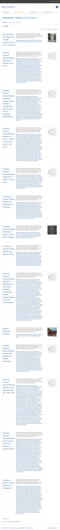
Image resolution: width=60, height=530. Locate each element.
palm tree (34, 235)
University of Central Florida (28, 159)
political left (38, 72)
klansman (33, 146)
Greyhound (18, 450)
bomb (21, 135)
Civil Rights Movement (30, 286)
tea (24, 465)
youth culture (21, 513)
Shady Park (30, 312)
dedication (28, 233)
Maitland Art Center (38, 453)
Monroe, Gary (20, 211)
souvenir (31, 261)
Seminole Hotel (35, 76)
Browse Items (19, 12)
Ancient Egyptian (19, 440)
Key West (24, 405)
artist (17, 203)
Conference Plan (19, 62)
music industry (28, 499)
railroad (35, 110)
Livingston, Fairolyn (27, 303)
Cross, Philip (36, 445)
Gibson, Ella (39, 207)
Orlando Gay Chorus (27, 182)
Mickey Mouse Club (20, 258)
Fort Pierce (31, 207)
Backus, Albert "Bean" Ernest (24, 203)
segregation (29, 76)
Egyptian (18, 448)
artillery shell (36, 58)
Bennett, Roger (29, 388)
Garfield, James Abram (37, 398)
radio (26, 110)
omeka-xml (17, 521)
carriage (30, 334)
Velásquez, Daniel (38, 216)
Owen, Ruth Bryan (19, 409)
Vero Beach (24, 218)
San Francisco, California (27, 365)
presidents (22, 236)
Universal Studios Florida (32, 262)
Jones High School (33, 301)
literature (38, 405)
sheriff (39, 156)
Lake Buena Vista (25, 180)
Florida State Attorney (30, 143)
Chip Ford (25, 253)
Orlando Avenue (22, 305)
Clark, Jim (22, 142)
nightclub (24, 361)
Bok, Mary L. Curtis (28, 441)
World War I (40, 80)
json (13, 521)
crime (37, 287)
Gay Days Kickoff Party (26, 177)
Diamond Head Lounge (26, 354)
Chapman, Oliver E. (37, 284)
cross (32, 445)
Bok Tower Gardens (22, 232)
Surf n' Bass (34, 504)
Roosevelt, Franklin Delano (21, 76)
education (33, 65)
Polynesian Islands (28, 501)
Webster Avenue (33, 316)
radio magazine (31, 110)
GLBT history (26, 178)
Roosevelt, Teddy (35, 415)
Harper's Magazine (19, 493)
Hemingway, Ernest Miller (21, 403)
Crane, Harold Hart (38, 393)
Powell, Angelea (30, 154)
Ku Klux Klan (38, 146)
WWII (25, 82)
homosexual (36, 178)
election (40, 394)
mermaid (18, 108)
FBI (37, 142)
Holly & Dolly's (22, 360)
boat (40, 440)
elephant (17, 397)
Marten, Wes (38, 496)
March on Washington (26, 181)
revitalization (29, 309)
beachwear (39, 487)
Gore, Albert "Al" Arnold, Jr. (23, 399)
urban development (21, 314)
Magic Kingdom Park (30, 257)
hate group (36, 143)
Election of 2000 (26, 395)
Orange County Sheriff (20, 152)
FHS (25, 294)
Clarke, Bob (39, 205)
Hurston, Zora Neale (25, 106)
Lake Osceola (23, 69)
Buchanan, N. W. (26, 389)
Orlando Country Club (20, 72)
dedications (33, 233)
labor (17, 147)
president (18, 74)
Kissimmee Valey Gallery (31, 210)
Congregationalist (19, 63)
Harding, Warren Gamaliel (26, 401)
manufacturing (32, 496)
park (17, 41)
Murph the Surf (30, 497)
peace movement (28, 72)
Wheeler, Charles (30, 218)
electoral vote (39, 395)
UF (21, 159)
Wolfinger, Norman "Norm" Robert (31, 160)
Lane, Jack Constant (23, 453)
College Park (28, 352)
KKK (30, 146)
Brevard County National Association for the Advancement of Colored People (29, 137)
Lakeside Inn (33, 405)
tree (41, 41)
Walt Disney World (27, 116)
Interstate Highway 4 (26, 301)
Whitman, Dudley (25, 510)
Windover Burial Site (28, 470)
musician (32, 108)
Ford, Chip (27, 207)
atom (4, 521)
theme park (35, 261)
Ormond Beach (35, 500)
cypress (31, 40)
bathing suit (25, 487)
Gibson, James (19, 208)
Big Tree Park (26, 40)
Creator (49, 29)
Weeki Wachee (34, 116)
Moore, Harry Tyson (23, 148)
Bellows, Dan (34, 282)
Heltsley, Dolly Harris (36, 359)
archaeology (25, 440)
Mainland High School (24, 496)
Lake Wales (23, 235)
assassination (38, 134)
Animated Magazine (29, 58)
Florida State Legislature (32, 66)
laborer (19, 147)
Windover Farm (27, 117)
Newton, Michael (30, 456)
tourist (31, 41)
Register (57, 1)
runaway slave (30, 416)
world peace (35, 80)
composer (22, 103)
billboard (31, 351)
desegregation (28, 142)
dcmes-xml (10, 521)
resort (26, 363)
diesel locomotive (25, 446)
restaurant (30, 363)
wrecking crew (35, 470)
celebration (27, 176)
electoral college (33, 395)
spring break (28, 504)
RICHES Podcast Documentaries (35, 74)
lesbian (30, 180)
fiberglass (27, 491)
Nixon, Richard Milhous (27, 407)
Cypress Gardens (34, 103)
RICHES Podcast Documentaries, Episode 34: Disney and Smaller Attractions (9, 353)
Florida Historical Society (25, 296)
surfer (24, 505)
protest (21, 74)
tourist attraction (36, 41)
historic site (37, 105)
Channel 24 (40, 101)
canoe (31, 443)
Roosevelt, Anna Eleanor (27, 75)
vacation (21, 422)
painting (40, 212)
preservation (36, 154)
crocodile (33, 352)
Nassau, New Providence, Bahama (33, 335)
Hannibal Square (23, 299)
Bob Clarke (38, 252)
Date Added (55, 29)
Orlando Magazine (19, 154)
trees (34, 237)
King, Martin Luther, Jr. (24, 146)
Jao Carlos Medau (29, 256)
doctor (37, 290)
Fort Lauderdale (38, 176)
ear (21, 254)
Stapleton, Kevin (38, 215)
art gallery (40, 202)
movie (26, 497)
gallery (35, 207)
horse (19, 335)
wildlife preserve (25, 371)
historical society (29, 450)
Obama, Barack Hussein (37, 407)
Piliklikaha (36, 456)
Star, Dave (27, 157)
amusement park (32, 252)
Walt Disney (38, 263)
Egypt (40, 446)
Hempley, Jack (36, 208)
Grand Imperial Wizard (26, 449)
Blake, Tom (18, 488)
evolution (37, 65)
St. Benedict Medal (25, 463)
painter (36, 212)
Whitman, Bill (18, 510)
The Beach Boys (26, 507)
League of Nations (35, 69)
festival (27, 104)
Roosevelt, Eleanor (36, 75)
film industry (33, 491)
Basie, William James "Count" (25, 282)
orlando (40, 71)
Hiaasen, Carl (29, 403)
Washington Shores (25, 316)
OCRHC (37, 211)
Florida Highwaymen (20, 207)
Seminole (28, 418)
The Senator (24, 41)
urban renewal (28, 314)
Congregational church (27, 62)
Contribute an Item (48, 12)
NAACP (32, 148)
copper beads (28, 445)
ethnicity (31, 292)
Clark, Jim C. (34, 392)
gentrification (33, 297)
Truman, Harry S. (19, 79)
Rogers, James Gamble (34, 310)
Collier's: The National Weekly (24, 490)
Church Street (36, 351)
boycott (23, 176)
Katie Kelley (36, 256)
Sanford (19, 41)
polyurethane (34, 501)
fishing (26, 397)
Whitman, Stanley (32, 510)
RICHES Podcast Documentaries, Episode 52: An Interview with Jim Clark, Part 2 (9, 387)
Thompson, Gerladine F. (23, 313)
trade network (37, 466)
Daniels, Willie (19, 206)
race (20, 214)
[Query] (45, 7)
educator (36, 446)
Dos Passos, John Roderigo (32, 394)
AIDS (35, 174)
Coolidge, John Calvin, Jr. (35, 63)
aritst (29, 440)
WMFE (21, 118)
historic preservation (26, 300)
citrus (17, 139)
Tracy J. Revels (22, 262)
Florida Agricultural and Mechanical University (29, 295)
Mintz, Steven (33, 406)
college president (38, 61)
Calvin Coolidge (30, 232)
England (21, 448)
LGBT (39, 360)
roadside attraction (29, 112)
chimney (26, 444)
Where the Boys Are (35, 509)
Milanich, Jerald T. (36, 454)
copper (23, 445)
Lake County (24, 147)
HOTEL (27, 67)
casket (34, 443)
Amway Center (29, 280)
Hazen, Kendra (30, 208)
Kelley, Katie (23, 210)
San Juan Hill (22, 418)
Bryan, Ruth (34, 388)
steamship (28, 419)
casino (23, 284)
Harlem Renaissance (30, 105)
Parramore (36, 305)
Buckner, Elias (19, 205)
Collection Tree (6, 12)
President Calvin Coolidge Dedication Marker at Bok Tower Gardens (9, 232)
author (30, 386)
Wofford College (37, 265)
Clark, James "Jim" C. (23, 392)
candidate (18, 390)
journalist (18, 146)
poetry (20, 410)
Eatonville (23, 104)
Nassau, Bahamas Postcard (6, 331)
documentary (18, 65)
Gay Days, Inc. (35, 177)
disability (25, 394)
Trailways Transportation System (22, 467)
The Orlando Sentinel (34, 157)
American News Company (23, 334)
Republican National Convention (36, 411)
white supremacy (20, 470)
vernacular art (18, 218)
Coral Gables (31, 393)
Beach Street (33, 487)
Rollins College (19, 75)
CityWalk (18, 352)
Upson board (32, 216)
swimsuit (21, 507)
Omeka (56, 528)
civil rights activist (32, 139)
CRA (27, 287)
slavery (34, 418)
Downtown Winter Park (26, 65)
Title (46, 29)
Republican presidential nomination (30, 412)
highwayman (18, 210)
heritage (20, 300)
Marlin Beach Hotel (34, 181)
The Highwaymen (19, 216)
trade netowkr (32, 466)
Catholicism (18, 444)
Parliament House (33, 361)
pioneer (29, 109)
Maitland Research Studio (21, 454)
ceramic (22, 444)
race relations (26, 74)
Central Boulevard (32, 205)
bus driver (28, 443)
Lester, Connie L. (35, 180)
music (29, 108)
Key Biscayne (18, 405)
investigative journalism (30, 144)
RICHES (8, 7)
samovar (25, 461)
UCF (20, 159)
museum (29, 304)
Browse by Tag (11, 22)
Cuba (22, 394)
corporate (35, 253)
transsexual (33, 368)
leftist (40, 69)
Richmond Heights (26, 310)
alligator (20, 351)
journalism (38, 144)
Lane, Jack (29, 69)
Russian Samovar (32, 459)
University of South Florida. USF (29, 263)
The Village (30, 367)
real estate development (31, 308)
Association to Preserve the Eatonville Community (25, 97)
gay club (37, 356)
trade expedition (26, 466)
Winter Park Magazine (20, 160)
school (21, 312)
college (33, 61)
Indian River (39, 403)
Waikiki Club (28, 509)
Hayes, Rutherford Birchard (32, 402)
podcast (33, 72)
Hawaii (25, 493)
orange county (19, 109)
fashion (25, 448)
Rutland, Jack (25, 185)
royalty (33, 503)
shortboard (21, 504)
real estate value (23, 309)
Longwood (40, 40)
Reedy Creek (21, 411)
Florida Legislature (26, 297)
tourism (28, 41)
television (33, 113)
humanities (18, 106)
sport (25, 504)
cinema (36, 488)
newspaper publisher (23, 151)
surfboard (39, 504)
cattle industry (34, 101)
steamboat (23, 419)
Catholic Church (39, 443)
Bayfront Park (22, 388)
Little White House (19, 406)
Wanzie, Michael (38, 369)
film (30, 491)
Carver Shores (19, 284)
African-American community (31, 96)
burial (28, 101)
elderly (38, 291)
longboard (18, 496)
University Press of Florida (37, 114)
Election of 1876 (19, 395)
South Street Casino (36, 312)
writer (22, 424)
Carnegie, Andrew (27, 61)
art (37, 96)
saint (37, 459)
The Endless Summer (34, 507)
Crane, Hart (18, 394)
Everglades (22, 397)
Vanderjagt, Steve (19, 116)
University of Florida (38, 159)
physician (40, 305)
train (30, 467)
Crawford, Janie (28, 103)
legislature (40, 301)
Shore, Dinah (26, 215)
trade (21, 466)
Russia (23, 459)
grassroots (31, 178)
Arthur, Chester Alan (33, 385)
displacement (33, 290)
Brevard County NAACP (33, 135)
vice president (26, 422)
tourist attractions (23, 237)
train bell (33, 467)
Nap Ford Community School (36, 304)
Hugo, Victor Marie (33, 67)
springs (39, 365)
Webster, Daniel (22, 188)
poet (18, 410)
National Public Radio (32, 71)
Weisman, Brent (33, 469)
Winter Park (29, 80)
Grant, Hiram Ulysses (33, 399)
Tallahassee (31, 78)
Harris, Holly (28, 359)
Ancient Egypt (39, 439)
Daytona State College (26, 206)
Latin (29, 453)
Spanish (22, 113)
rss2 (20, 521)
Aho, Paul (31, 486)
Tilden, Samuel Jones (23, 420)
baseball (17, 135)
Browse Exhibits (33, 12)
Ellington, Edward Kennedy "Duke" (23, 292)
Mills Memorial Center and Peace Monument (29, 70)
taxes (17, 313)
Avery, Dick (36, 486)
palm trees (39, 235)
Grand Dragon (19, 449)
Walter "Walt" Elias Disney (29, 265)
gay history (40, 177)
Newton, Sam (33, 211)
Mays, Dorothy (19, 361)
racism (29, 214)
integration (23, 144)
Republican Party (19, 412)
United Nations (28, 79)
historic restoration (34, 300)
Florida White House (32, 397)
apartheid (34, 280)
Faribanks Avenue (37, 292)
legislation (18, 70)
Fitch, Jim (38, 206)
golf (16, 399)
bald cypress (21, 40)
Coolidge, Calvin (26, 63)
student (22, 465)
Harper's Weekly (34, 401)
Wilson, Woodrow (23, 80)
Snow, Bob (35, 365)
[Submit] (57, 7)
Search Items (18, 22)
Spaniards (18, 113)
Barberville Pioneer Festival (30, 99)
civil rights (26, 139)
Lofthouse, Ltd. (23, 335)
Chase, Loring (19, 286)
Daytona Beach (33, 490)
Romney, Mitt (36, 414)
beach (29, 487)
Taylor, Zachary (33, 419)
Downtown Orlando (25, 291)
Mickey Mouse (38, 257)
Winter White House (38, 423)
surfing (27, 505)
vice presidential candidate (34, 422)
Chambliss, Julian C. (29, 284)
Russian (26, 459)
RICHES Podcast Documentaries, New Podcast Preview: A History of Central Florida (9, 441)
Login (52, 1)
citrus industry (21, 139)
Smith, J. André (26, 462)
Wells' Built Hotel (23, 317)
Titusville (23, 114)
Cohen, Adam (22, 352)
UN (23, 79)
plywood (40, 500)
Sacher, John (26, 156)
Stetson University (27, 113)
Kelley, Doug (28, 452)
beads (36, 440)
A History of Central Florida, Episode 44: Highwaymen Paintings (9, 202)
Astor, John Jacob (25, 386)
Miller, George (21, 497)
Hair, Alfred (24, 208)
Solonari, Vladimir (32, 462)
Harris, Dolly (23, 359)
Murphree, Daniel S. (24, 108)
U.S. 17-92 (33, 313)
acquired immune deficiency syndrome (26, 174)
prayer (17, 457)
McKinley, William (27, 406)
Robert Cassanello (38, 214)
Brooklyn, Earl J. (22, 138)
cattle (30, 101)
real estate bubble (22, 308)
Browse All (5, 22)
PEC (26, 109)
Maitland (32, 453)
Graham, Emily (38, 448)
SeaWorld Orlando (25, 261)
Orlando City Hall (19, 182)
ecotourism (35, 40)
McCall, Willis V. (30, 147)
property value (27, 307)
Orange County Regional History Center (24, 212)
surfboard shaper (19, 505)
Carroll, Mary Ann (25, 205)
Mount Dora (39, 406)
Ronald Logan (19, 261)
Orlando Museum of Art (36, 182)
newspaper (34, 150)
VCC (20, 316)
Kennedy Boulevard (33, 106)
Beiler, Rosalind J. (25, 351)
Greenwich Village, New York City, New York (30, 358)
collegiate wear (19, 445)
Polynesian (22, 501)
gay (16, 177)
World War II (18, 82)
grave (32, 449)
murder (28, 148)
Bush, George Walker (34, 389)
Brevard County (35, 100)
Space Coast (32, 215)
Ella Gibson (24, 254)
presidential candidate (30, 410)
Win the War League (23, 512)
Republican (27, 411)
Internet (19, 180)
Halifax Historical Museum (35, 492)
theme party (28, 186)
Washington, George (20, 423)
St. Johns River (33, 463)
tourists (28, 237)
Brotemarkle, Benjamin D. (21, 101)
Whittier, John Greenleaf (29, 423)
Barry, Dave (34, 386)
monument (25, 71)
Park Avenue (30, 305)
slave (31, 418)
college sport (30, 444)
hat (25, 256)
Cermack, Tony (36, 390)
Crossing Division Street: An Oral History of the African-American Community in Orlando (29, 289)
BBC (33, 440)
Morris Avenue (24, 304)
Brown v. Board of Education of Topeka (33, 138)
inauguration (34, 403)
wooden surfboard (31, 512)
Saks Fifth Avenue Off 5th (33, 185)
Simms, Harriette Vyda (20, 157)
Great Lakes (36, 449)
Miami (17, 497)
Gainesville (30, 398)
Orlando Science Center (20, 184)
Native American (19, 407)
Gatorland (22, 256)
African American (21, 58)
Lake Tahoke (28, 405)
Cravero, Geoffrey (31, 287)
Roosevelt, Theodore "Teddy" (21, 416)
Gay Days (20, 177)
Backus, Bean (33, 203)
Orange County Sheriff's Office (31, 152)
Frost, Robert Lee (24, 398)
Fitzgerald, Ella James (30, 294)
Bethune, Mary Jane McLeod (24, 59)
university (33, 79)
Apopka (19, 134)
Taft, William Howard (24, 78)
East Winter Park (33, 291)
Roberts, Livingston (20, 215)
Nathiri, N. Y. (37, 108)
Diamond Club (19, 354)
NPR (37, 71)
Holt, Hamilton (23, 67)
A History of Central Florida (23, 202)
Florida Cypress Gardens (32, 254)
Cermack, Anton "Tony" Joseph (26, 390)
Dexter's (28, 290)
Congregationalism (36, 62)
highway (17, 360)
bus (24, 443)
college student (37, 444)
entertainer (22, 355)
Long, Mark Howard (38, 495)
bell (38, 440)
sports (20, 463)
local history (39, 106)
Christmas (18, 103)
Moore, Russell (29, 235)
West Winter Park (27, 318)
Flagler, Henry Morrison (33, 104)
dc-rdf (6, 521)
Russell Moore (27, 236)
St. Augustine (38, 418)
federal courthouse (19, 294)
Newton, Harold (27, 211)
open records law (30, 151)
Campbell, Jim (32, 488)
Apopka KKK (24, 134)
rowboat (38, 458)
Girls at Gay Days (19, 178)
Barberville (22, 99)
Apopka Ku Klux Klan (31, 134)
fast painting (33, 206)
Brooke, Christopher (25, 488)
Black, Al (37, 203)
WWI (22, 82)
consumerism (30, 253)
